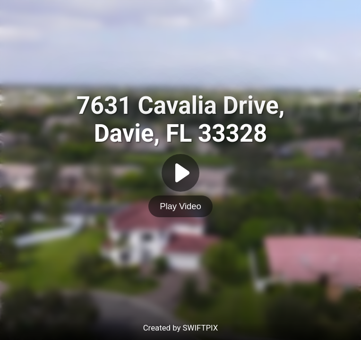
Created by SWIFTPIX (180, 327)
